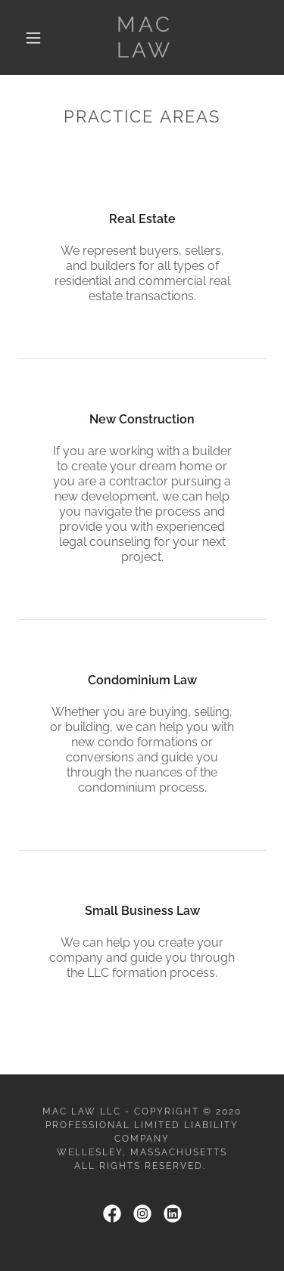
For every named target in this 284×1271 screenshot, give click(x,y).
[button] (33, 38)
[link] (144, 37)
